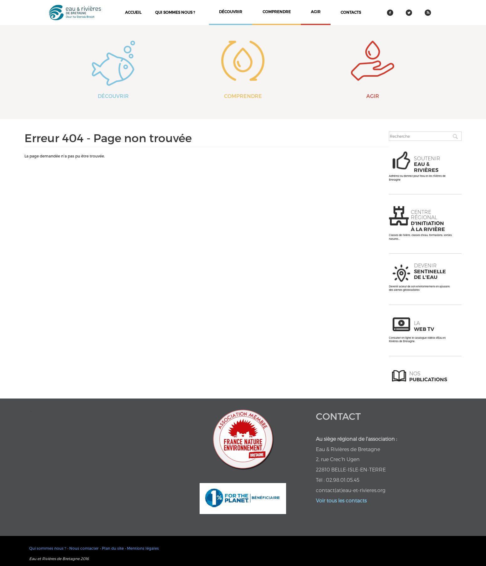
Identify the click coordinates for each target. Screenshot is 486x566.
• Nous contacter (83, 548)
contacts (351, 12)
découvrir (230, 11)
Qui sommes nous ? (175, 12)
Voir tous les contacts (341, 500)
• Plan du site (112, 548)
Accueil (133, 12)
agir (316, 11)
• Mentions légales (142, 548)
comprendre (277, 11)
